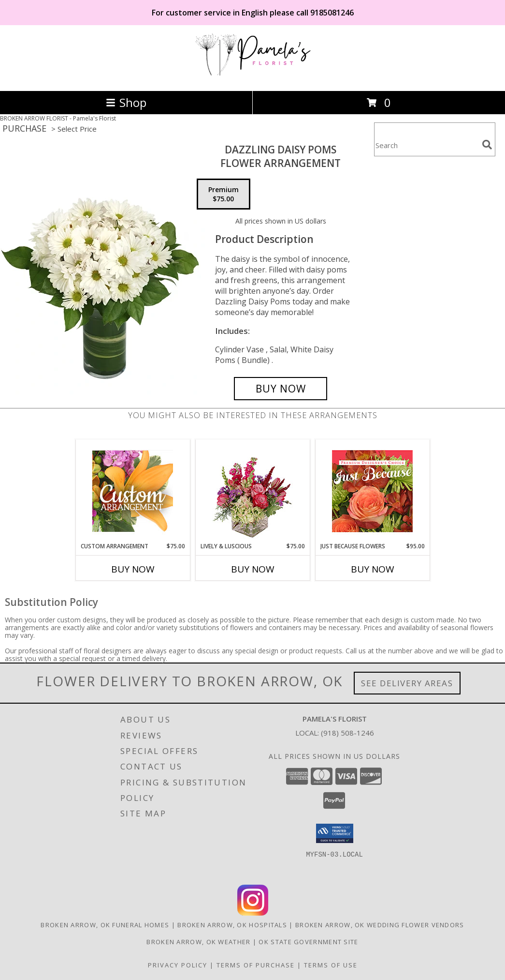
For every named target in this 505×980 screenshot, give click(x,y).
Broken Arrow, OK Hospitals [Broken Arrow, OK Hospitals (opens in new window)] (232, 924)
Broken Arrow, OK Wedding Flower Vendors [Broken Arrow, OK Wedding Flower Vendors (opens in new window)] (379, 924)
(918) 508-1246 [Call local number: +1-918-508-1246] (347, 733)
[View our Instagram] (252, 913)
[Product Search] (426, 145)
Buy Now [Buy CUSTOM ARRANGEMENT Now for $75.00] (133, 569)
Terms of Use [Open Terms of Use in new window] (331, 965)
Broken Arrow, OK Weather (198, 941)
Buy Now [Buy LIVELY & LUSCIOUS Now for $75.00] (252, 569)
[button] (334, 833)
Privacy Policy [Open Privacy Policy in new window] (177, 965)
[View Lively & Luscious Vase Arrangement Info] (252, 491)
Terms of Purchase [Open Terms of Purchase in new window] (255, 965)
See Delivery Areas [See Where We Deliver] (407, 683)
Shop (126, 102)
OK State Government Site (308, 941)
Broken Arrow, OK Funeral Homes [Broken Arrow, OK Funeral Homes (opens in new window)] (105, 924)
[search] (487, 144)
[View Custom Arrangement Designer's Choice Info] (132, 491)
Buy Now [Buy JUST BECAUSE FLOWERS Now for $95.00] (372, 569)
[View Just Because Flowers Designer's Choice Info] (372, 491)
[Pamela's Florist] (253, 76)
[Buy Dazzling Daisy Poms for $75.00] (281, 388)
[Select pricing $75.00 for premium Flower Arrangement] (223, 194)
